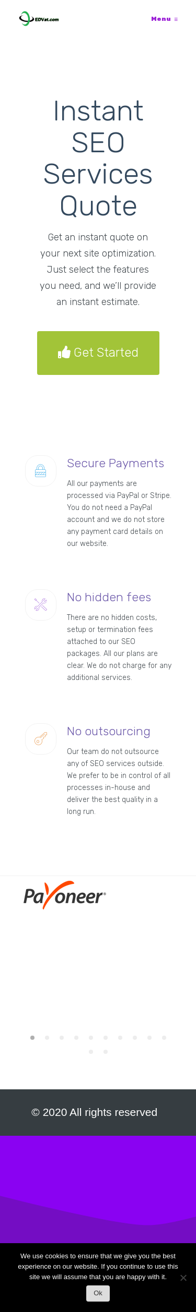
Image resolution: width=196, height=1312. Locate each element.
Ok (98, 1293)
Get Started (98, 353)
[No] (183, 1280)
